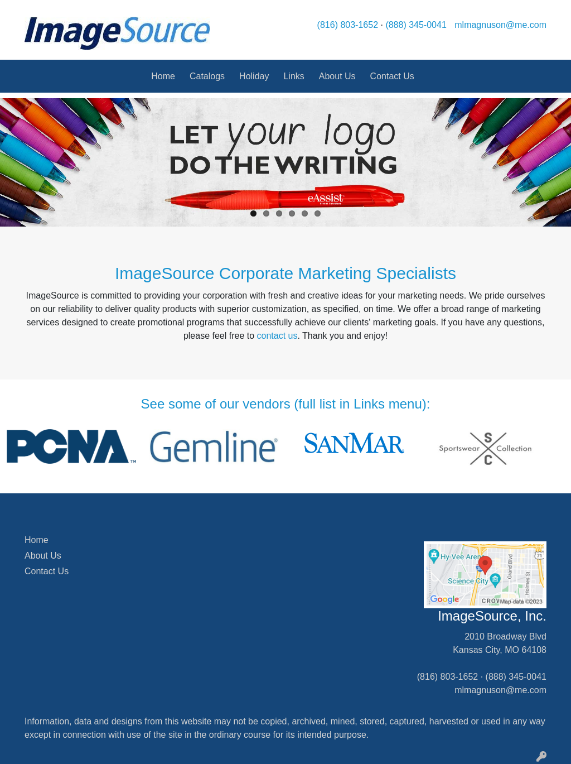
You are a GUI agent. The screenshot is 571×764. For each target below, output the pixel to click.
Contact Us (392, 76)
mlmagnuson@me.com (500, 25)
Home (163, 76)
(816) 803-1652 (347, 25)
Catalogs (207, 76)
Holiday (254, 76)
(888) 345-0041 (415, 25)
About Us (337, 76)
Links (293, 76)
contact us (277, 335)
